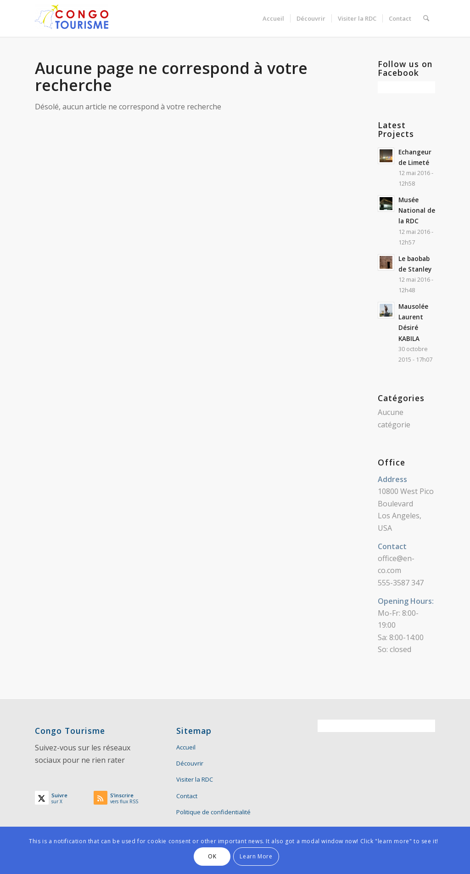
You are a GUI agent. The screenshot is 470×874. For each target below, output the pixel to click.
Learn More (256, 856)
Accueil (186, 747)
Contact (186, 796)
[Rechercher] (426, 18)
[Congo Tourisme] (71, 18)
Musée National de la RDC (416, 210)
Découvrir (189, 763)
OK (212, 856)
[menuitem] (273, 18)
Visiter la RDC (194, 779)
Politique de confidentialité (213, 812)
